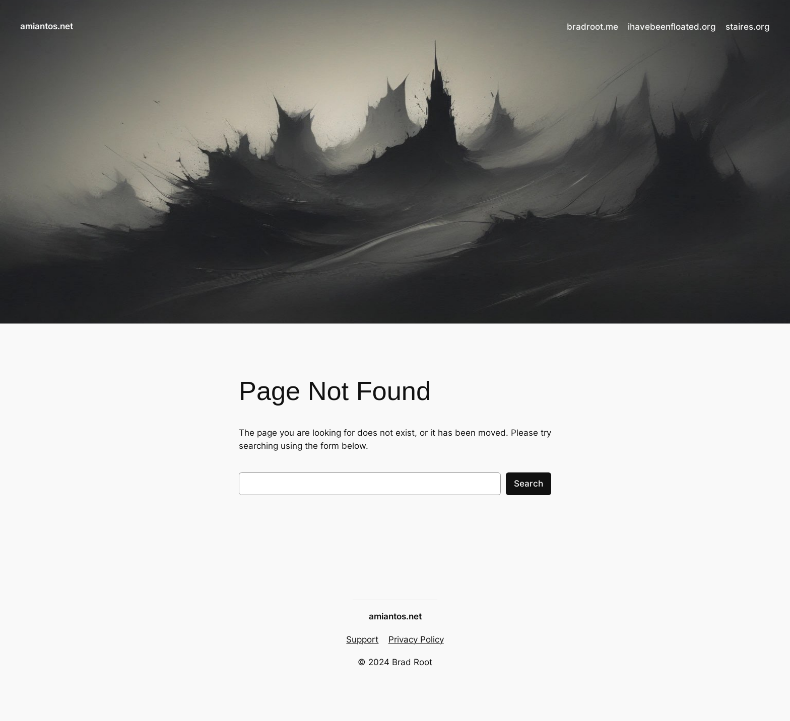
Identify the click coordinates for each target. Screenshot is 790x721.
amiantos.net (46, 26)
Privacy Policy (416, 639)
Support (362, 639)
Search (528, 483)
